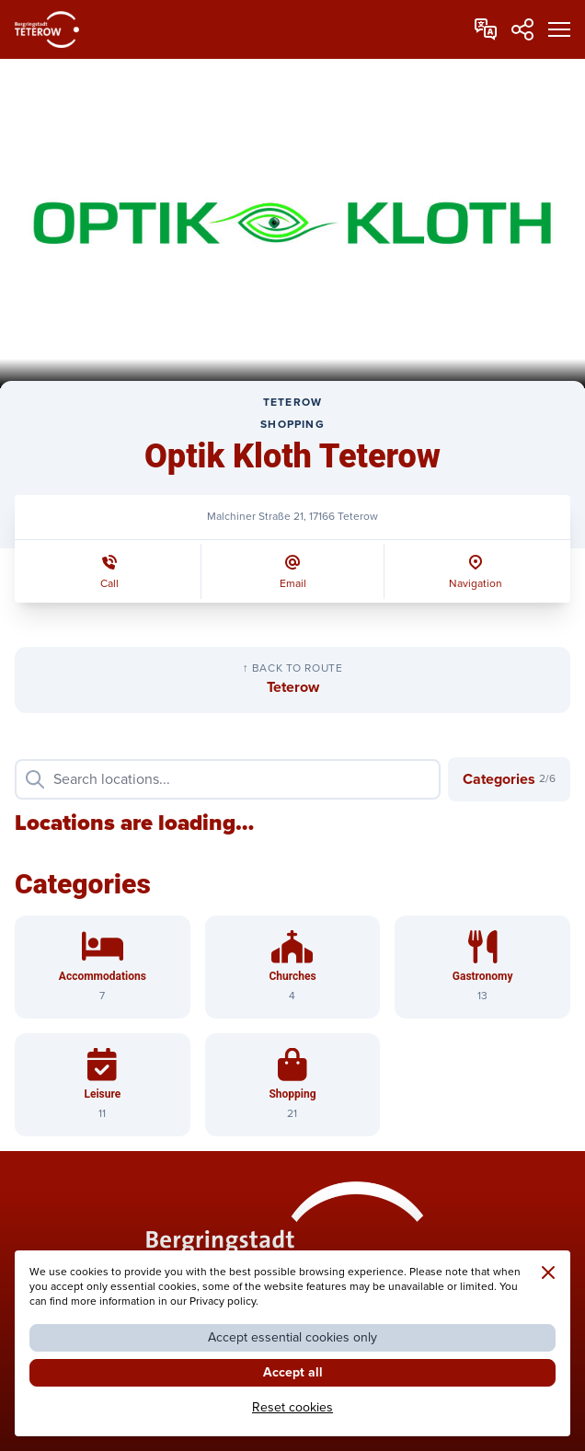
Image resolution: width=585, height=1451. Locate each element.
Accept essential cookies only (292, 1337)
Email (293, 584)
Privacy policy (222, 1301)
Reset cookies (292, 1407)
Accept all (293, 1372)
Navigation (475, 584)
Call (109, 584)
